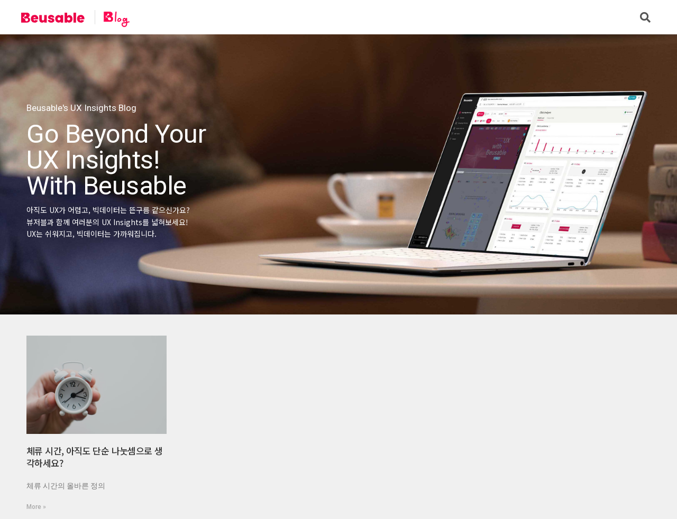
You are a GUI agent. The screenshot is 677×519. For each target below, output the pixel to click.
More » (36, 507)
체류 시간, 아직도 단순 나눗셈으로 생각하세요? (94, 457)
